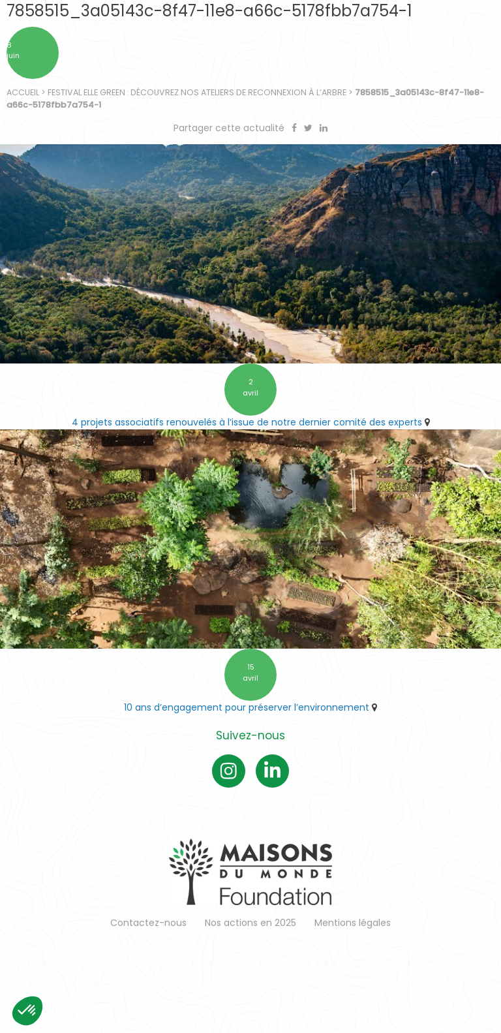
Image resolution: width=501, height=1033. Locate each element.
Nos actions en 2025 (250, 922)
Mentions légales (352, 922)
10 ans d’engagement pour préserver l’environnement (246, 707)
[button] (27, 1010)
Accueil (23, 92)
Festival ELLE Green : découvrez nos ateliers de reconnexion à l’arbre (197, 92)
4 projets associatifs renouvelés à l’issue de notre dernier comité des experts (247, 422)
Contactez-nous (148, 922)
